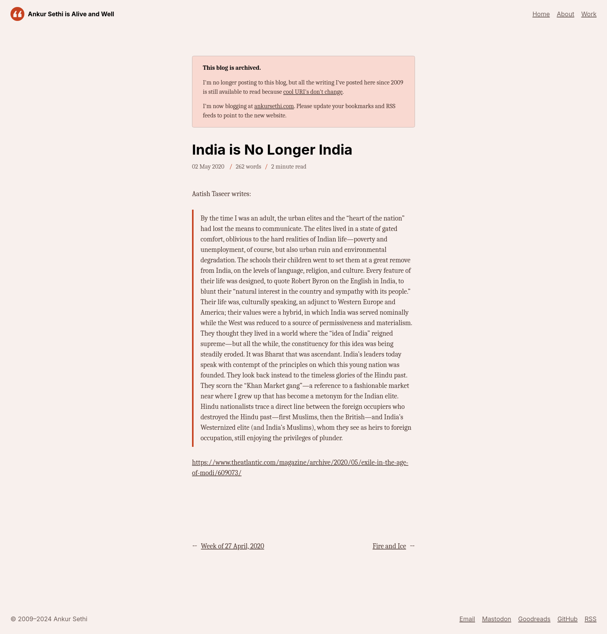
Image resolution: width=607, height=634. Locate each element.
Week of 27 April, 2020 (232, 546)
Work (589, 14)
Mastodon (496, 619)
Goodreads (534, 619)
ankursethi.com (274, 106)
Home (541, 14)
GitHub (567, 619)
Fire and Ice (389, 546)
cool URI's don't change (313, 91)
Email (467, 619)
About (565, 14)
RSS (591, 619)
